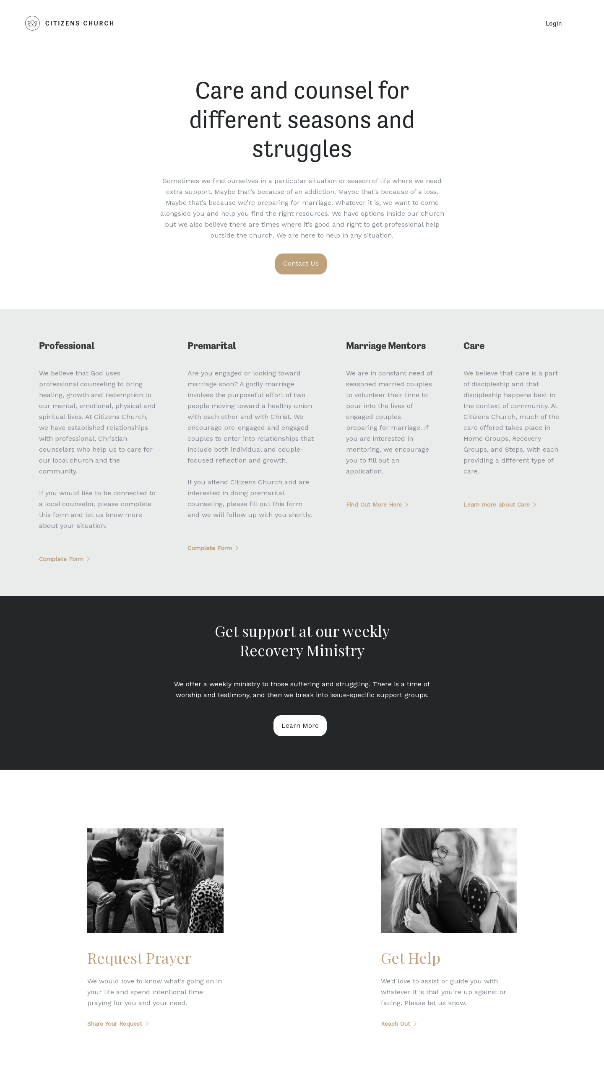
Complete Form (61, 559)
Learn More (300, 725)
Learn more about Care (496, 504)
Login (554, 23)
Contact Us (301, 263)
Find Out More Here (374, 504)
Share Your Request (114, 1023)
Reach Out (395, 1023)
